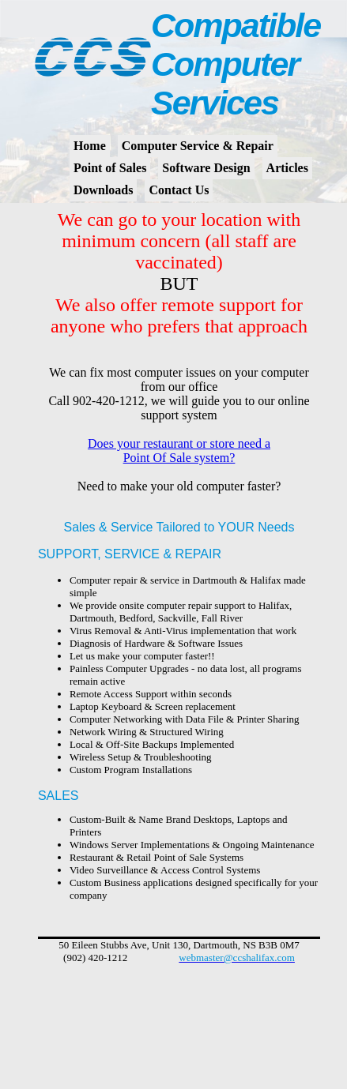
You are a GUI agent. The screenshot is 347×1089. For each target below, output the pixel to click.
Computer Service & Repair (197, 145)
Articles (287, 168)
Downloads (104, 190)
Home (90, 145)
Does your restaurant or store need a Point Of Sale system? (179, 450)
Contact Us (179, 190)
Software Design (206, 168)
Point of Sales (110, 168)
